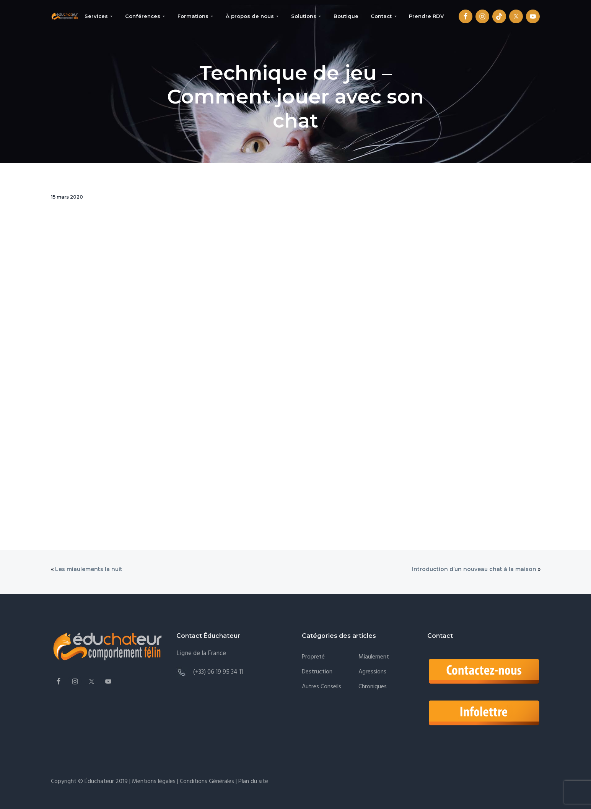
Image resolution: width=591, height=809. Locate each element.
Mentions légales (154, 781)
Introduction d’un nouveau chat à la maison (474, 569)
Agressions (372, 672)
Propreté (313, 657)
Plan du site (252, 781)
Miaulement (373, 657)
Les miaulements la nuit (88, 569)
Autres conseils (321, 687)
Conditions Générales (207, 781)
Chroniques (372, 687)
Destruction (317, 672)
